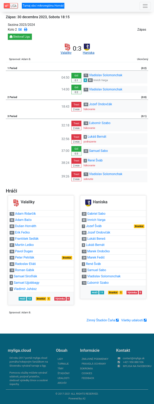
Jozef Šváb (93, 226)
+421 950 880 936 (133, 362)
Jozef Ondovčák (100, 104)
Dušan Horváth (25, 226)
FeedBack (88, 378)
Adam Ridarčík (25, 214)
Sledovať (20, 36)
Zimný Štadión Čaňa (102, 320)
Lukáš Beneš (96, 239)
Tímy (61, 368)
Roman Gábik (24, 270)
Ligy (60, 358)
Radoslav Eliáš (25, 264)
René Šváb (95, 160)
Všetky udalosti (134, 320)
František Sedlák (26, 239)
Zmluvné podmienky (95, 358)
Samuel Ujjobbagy (26, 283)
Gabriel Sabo (96, 214)
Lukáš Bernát (97, 136)
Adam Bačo (23, 220)
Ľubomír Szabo (99, 123)
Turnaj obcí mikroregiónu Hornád (43, 5)
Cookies (87, 373)
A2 (84, 398)
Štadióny (64, 373)
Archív (62, 382)
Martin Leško (24, 245)
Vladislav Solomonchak (105, 75)
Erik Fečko (22, 232)
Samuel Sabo (98, 151)
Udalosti (63, 378)
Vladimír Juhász (25, 289)
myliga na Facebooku (137, 366)
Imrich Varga (100, 80)
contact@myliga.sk (134, 358)
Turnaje (63, 363)
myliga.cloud (19, 350)
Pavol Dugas (24, 251)
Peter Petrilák (24, 257)
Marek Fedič (96, 257)
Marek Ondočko (98, 251)
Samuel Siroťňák (25, 276)
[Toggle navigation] (145, 6)
